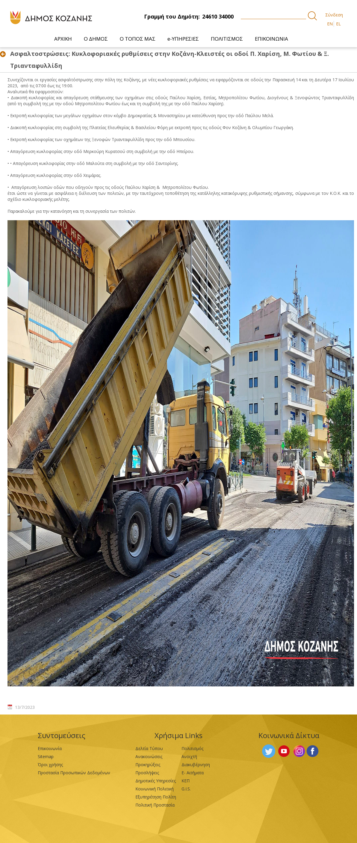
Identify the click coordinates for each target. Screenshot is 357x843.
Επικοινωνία (50, 748)
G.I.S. (186, 789)
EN (330, 24)
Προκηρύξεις (147, 764)
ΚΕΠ (185, 781)
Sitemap (46, 756)
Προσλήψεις (147, 772)
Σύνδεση (334, 15)
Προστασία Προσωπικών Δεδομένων (74, 772)
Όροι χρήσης (50, 764)
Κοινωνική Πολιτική (154, 789)
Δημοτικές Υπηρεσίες (155, 781)
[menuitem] (63, 38)
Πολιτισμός (192, 748)
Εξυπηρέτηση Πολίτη (155, 797)
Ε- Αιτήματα (192, 772)
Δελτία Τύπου (149, 748)
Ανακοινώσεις (148, 756)
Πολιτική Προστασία (155, 805)
